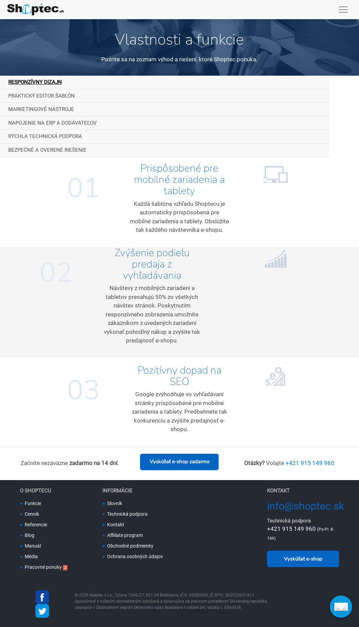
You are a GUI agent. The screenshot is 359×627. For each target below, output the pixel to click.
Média (29, 556)
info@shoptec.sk (305, 506)
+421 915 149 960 (310, 463)
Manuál (30, 546)
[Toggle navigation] (343, 9)
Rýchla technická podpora (45, 136)
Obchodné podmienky (127, 546)
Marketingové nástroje (41, 109)
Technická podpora (125, 514)
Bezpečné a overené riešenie (47, 150)
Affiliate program (122, 535)
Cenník (29, 514)
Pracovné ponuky (41, 567)
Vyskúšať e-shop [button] (303, 558)
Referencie (33, 524)
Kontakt (113, 524)
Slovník (112, 503)
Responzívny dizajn (35, 82)
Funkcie (30, 503)
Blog (27, 535)
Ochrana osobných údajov (132, 556)
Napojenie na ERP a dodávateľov (52, 123)
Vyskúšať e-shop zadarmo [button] (179, 461)
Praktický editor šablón (41, 96)
